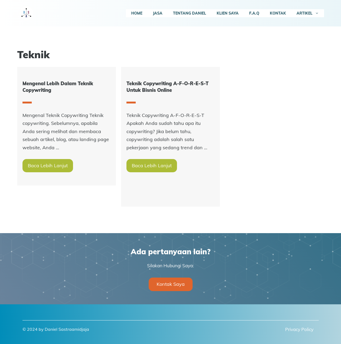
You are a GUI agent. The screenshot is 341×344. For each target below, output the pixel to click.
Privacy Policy (299, 329)
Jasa (157, 13)
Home (136, 13)
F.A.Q (254, 13)
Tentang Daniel (189, 13)
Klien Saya (228, 13)
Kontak (278, 13)
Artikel (310, 13)
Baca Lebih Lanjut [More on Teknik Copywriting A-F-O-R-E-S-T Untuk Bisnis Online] (152, 165)
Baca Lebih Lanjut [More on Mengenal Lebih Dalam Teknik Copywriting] (48, 165)
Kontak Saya (171, 284)
